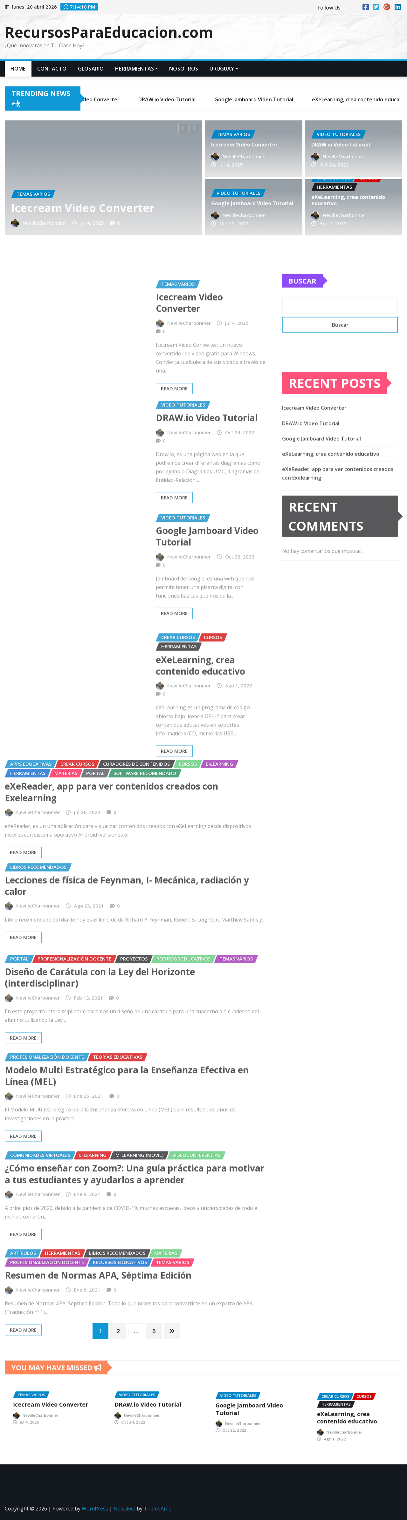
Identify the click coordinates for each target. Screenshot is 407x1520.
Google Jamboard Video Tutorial (252, 203)
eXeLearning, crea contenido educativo (348, 201)
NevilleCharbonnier (50, 219)
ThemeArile (157, 1508)
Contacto (51, 68)
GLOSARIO (91, 68)
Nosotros (183, 68)
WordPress (95, 1508)
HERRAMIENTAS (136, 68)
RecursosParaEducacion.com (109, 32)
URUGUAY (224, 68)
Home (18, 68)
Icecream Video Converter (84, 205)
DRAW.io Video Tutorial (342, 145)
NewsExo (124, 1508)
